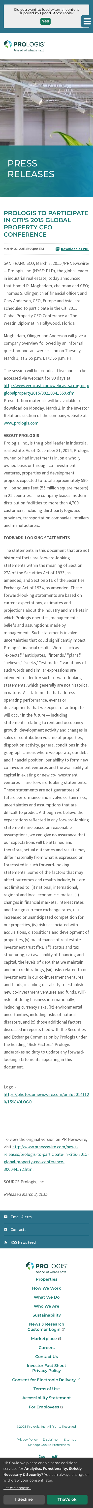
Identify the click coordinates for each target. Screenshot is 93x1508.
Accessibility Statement (46, 1397)
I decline (24, 1499)
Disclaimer (51, 1439)
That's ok (67, 1499)
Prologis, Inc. (36, 1426)
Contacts (18, 1229)
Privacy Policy (46, 1370)
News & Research (46, 1324)
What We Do (47, 1297)
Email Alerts (21, 1216)
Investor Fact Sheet (46, 1365)
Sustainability (46, 1315)
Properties (46, 1279)
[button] (87, 21)
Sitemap (70, 1439)
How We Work (46, 1288)
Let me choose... (17, 1488)
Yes (45, 21)
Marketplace (46, 1338)
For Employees (46, 1407)
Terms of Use (46, 1388)
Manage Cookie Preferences (49, 1445)
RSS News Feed (23, 1242)
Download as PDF (72, 249)
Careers (47, 1347)
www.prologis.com (21, 423)
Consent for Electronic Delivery (46, 1379)
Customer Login (47, 1329)
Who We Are (46, 1306)
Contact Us (46, 1356)
